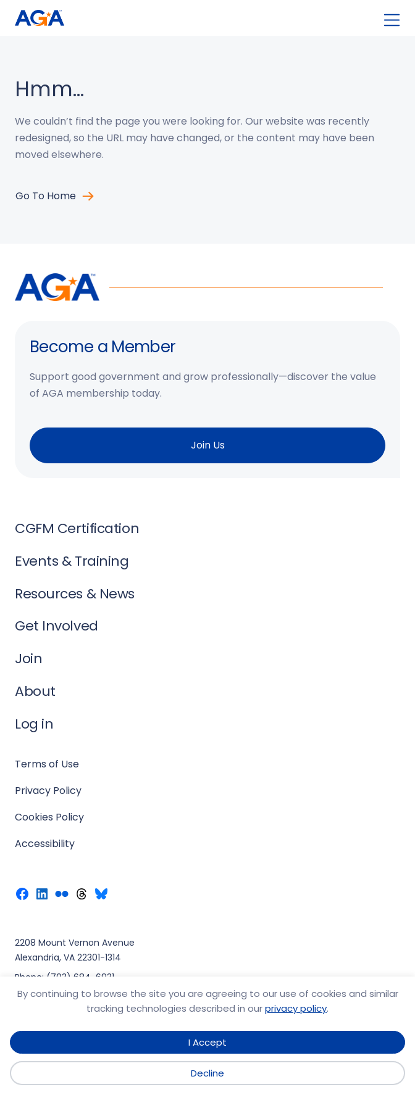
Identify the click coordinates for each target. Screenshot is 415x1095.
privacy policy (296, 1008)
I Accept (207, 1042)
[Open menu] (392, 20)
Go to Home (45, 196)
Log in (34, 723)
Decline (207, 1073)
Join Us (208, 445)
